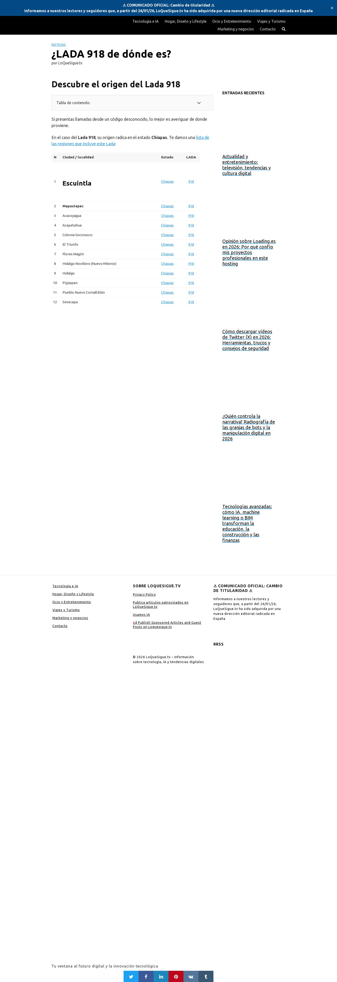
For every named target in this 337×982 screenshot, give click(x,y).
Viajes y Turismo (271, 21)
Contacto (268, 29)
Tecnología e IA (145, 21)
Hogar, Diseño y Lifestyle (185, 21)
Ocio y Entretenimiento (231, 21)
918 (191, 181)
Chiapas (167, 181)
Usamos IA (141, 615)
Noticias (58, 45)
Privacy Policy (144, 594)
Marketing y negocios (236, 29)
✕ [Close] (331, 8)
